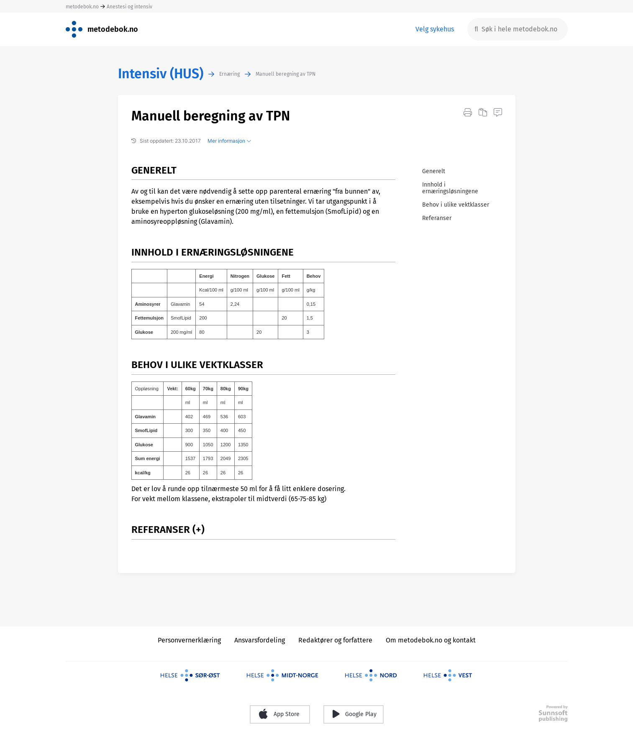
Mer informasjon (229, 141)
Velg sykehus (434, 29)
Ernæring (229, 74)
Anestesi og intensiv (129, 7)
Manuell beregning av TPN (285, 74)
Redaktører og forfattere (335, 640)
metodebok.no (82, 7)
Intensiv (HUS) (160, 74)
